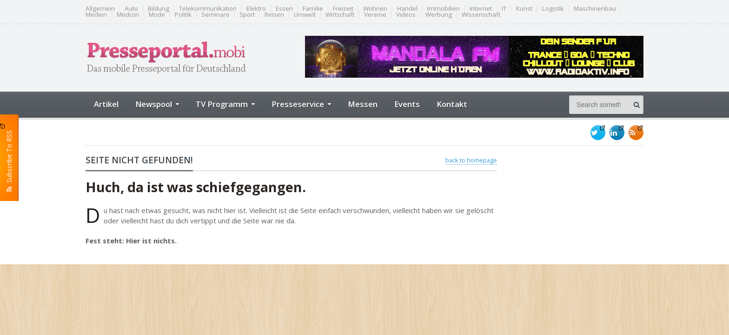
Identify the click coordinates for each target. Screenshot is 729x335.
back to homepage (471, 160)
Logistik (553, 9)
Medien (96, 15)
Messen (363, 104)
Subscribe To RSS (9, 158)
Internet (481, 9)
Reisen (274, 15)
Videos (406, 15)
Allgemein (100, 9)
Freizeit (343, 9)
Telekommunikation (208, 9)
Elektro (256, 9)
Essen (284, 9)
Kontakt (452, 104)
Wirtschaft (339, 15)
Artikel (106, 104)
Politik (183, 15)
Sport (247, 15)
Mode (157, 15)
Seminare (215, 15)
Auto (131, 9)
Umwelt (305, 15)
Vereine (375, 15)
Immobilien (443, 9)
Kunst (524, 9)
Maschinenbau (595, 9)
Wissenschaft (481, 15)
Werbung (438, 15)
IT (504, 9)
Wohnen (375, 9)
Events (407, 104)
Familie (313, 9)
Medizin (128, 15)
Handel (407, 9)
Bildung (158, 9)
